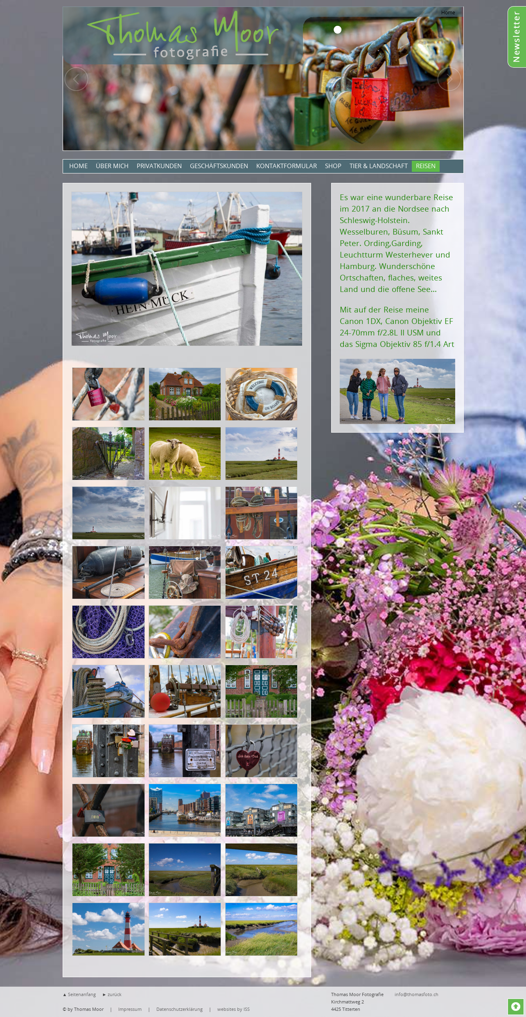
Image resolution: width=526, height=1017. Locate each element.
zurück (115, 994)
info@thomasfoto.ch (416, 994)
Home (448, 12)
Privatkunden (159, 166)
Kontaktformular (286, 166)
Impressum (130, 1009)
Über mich (112, 166)
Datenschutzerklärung (179, 1009)
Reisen (426, 166)
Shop (333, 166)
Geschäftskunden (219, 166)
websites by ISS (233, 1009)
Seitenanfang (82, 994)
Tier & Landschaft (379, 166)
